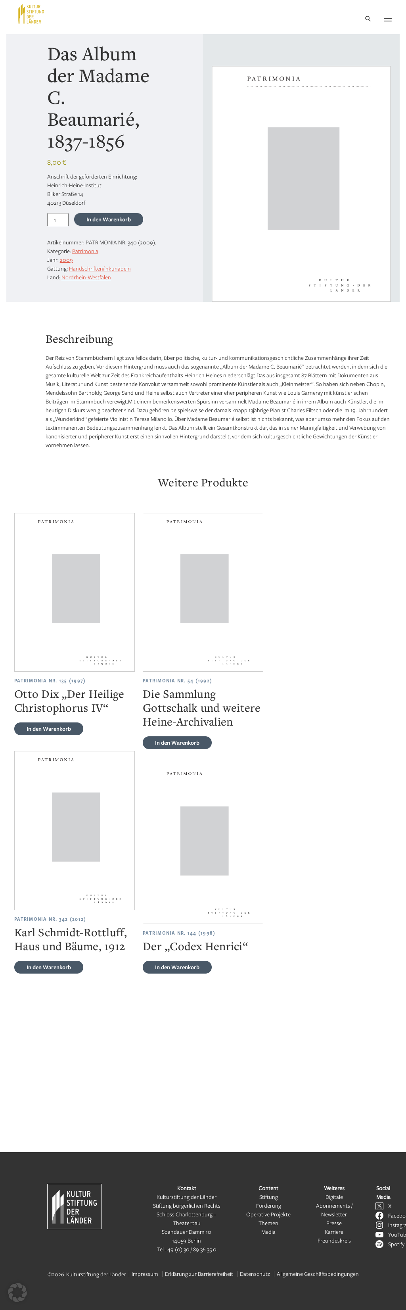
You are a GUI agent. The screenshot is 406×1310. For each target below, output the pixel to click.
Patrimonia (85, 251)
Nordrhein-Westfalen (86, 277)
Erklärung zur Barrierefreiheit (199, 1273)
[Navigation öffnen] (388, 18)
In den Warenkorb (108, 219)
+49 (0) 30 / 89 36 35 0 (190, 1249)
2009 (66, 259)
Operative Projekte (268, 1214)
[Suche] (368, 19)
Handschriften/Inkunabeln (100, 268)
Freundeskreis (334, 1240)
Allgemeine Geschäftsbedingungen (318, 1273)
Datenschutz (255, 1273)
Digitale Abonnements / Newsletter (334, 1205)
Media (268, 1231)
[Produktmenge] (58, 219)
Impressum (145, 1273)
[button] (17, 1292)
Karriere (334, 1231)
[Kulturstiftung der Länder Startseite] (31, 14)
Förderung (268, 1205)
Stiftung (268, 1197)
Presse (334, 1223)
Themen (268, 1223)
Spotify (396, 1244)
